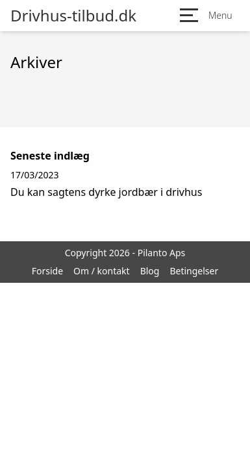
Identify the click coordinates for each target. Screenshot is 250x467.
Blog (150, 271)
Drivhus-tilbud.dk (73, 15)
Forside (47, 271)
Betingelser (193, 271)
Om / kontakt (101, 271)
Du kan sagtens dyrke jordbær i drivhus (106, 192)
